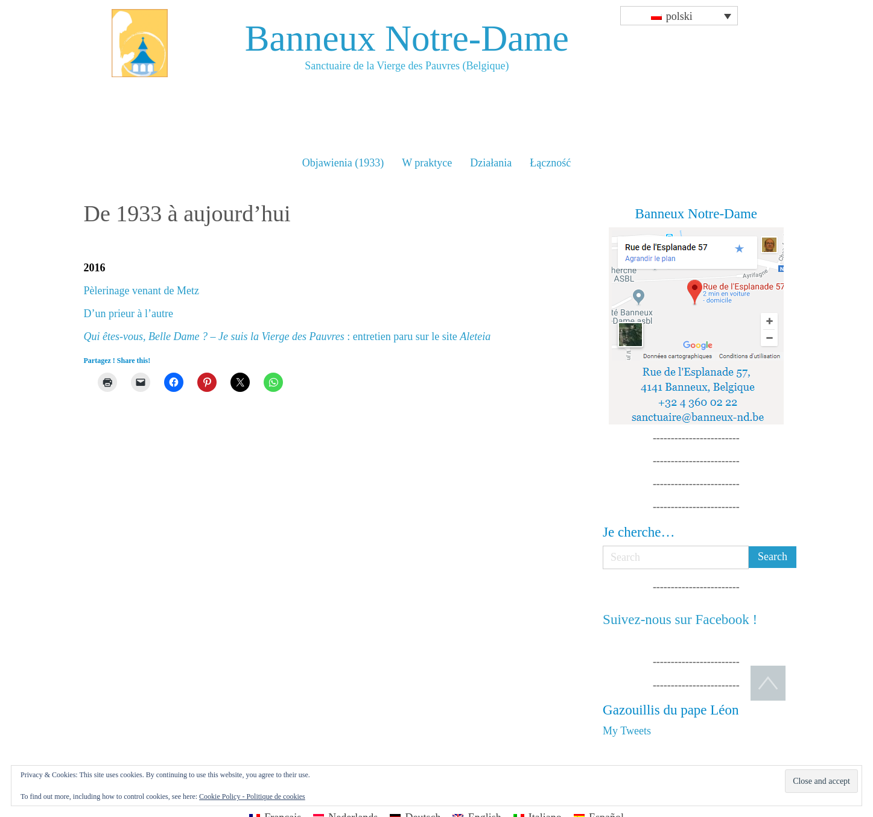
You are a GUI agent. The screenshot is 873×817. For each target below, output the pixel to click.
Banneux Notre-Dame (407, 38)
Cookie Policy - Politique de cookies (252, 796)
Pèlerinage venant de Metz (141, 291)
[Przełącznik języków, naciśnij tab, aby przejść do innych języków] (679, 15)
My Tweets (627, 731)
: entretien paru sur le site (287, 336)
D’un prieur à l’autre (128, 314)
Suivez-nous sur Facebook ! (680, 619)
